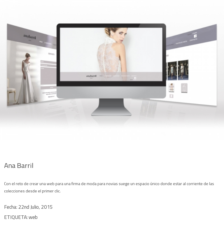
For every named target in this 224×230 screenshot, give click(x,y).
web (33, 217)
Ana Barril (19, 165)
